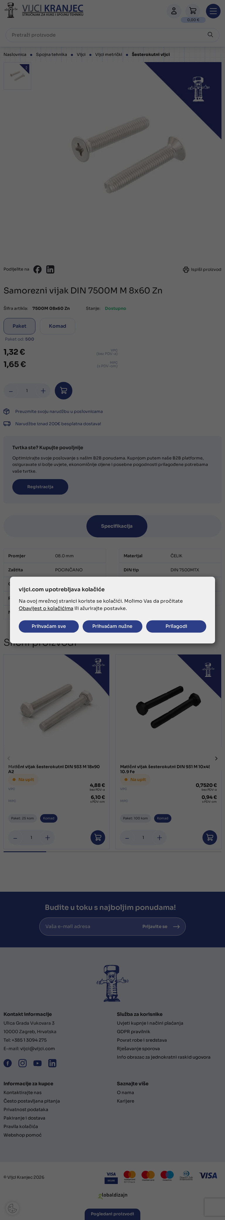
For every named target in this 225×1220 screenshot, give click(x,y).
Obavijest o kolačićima (46, 609)
